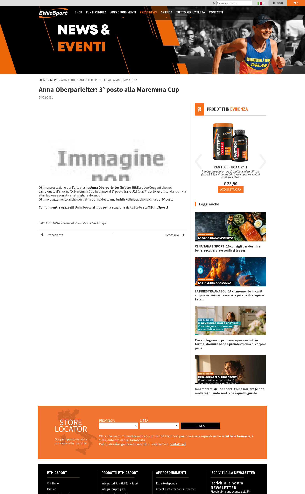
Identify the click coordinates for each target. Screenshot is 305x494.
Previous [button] (198, 161)
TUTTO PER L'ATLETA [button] (190, 12)
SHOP (78, 12)
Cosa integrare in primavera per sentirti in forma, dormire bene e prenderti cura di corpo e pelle (230, 344)
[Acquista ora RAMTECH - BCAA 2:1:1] (231, 189)
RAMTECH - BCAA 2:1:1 (230, 167)
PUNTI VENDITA (96, 12)
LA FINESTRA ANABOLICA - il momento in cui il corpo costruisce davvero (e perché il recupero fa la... (229, 295)
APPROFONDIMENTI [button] (123, 12)
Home (43, 80)
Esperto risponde (166, 483)
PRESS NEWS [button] (148, 12)
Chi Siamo (53, 483)
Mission (51, 489)
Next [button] (262, 161)
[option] (230, 154)
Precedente (55, 235)
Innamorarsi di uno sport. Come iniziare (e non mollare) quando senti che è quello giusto (229, 391)
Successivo (171, 235)
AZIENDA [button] (166, 12)
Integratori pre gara (113, 489)
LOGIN (278, 3)
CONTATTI (216, 12)
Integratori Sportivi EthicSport (120, 483)
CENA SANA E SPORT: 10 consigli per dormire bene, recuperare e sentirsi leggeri (227, 248)
